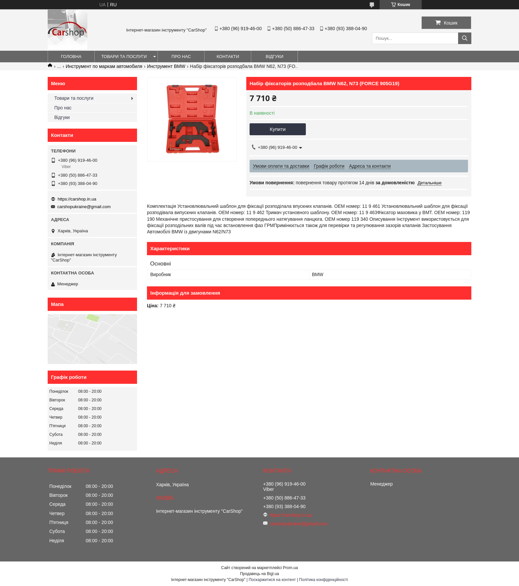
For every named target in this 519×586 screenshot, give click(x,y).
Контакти (227, 56)
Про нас (181, 56)
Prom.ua (290, 567)
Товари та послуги (124, 56)
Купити (278, 129)
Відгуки (274, 56)
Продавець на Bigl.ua (259, 573)
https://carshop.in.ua (77, 199)
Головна (71, 56)
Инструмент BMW (166, 66)
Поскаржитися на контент (272, 579)
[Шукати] (464, 38)
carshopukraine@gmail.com (84, 206)
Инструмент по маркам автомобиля (104, 66)
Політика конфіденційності (323, 579)
